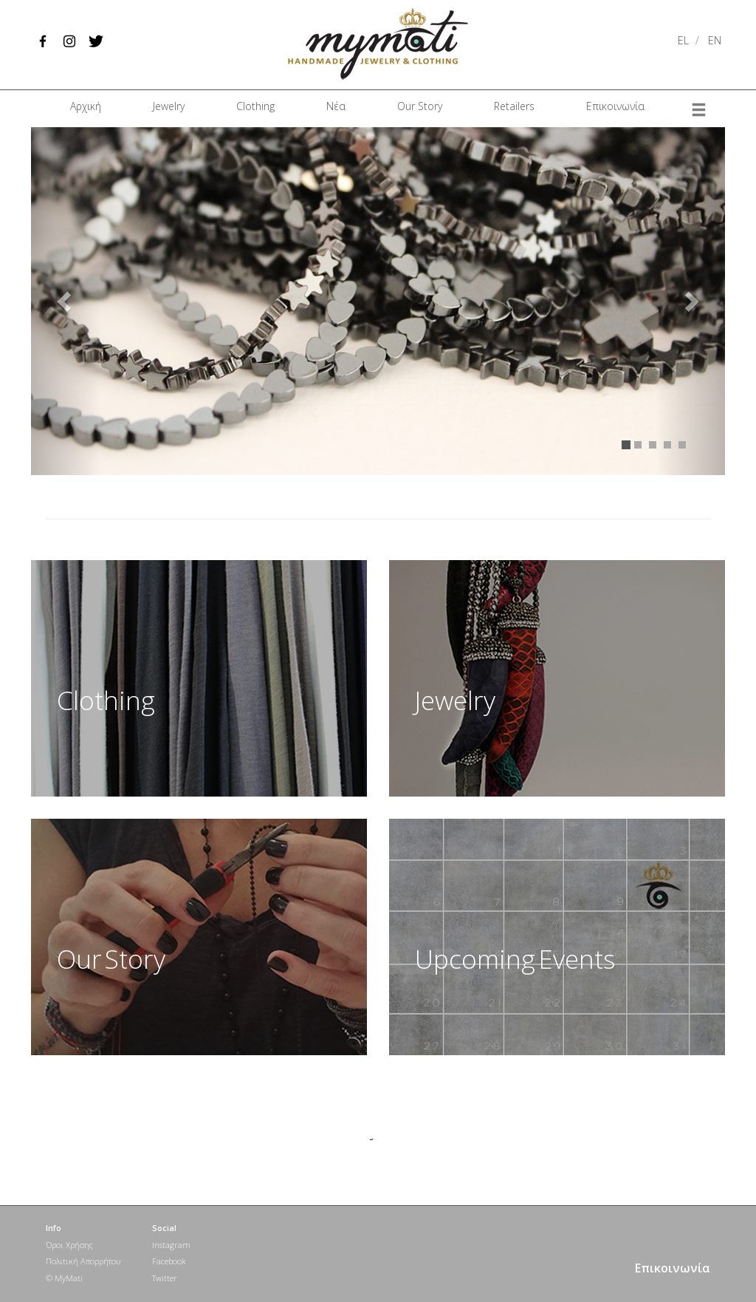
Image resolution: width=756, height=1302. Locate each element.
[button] (65, 301)
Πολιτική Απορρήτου (83, 1261)
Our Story (419, 106)
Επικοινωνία (615, 106)
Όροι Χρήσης (69, 1244)
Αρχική (85, 106)
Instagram (171, 1244)
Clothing (255, 106)
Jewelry (169, 106)
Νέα (336, 106)
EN (714, 40)
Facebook (169, 1261)
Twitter (164, 1278)
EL (683, 40)
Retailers (514, 106)
